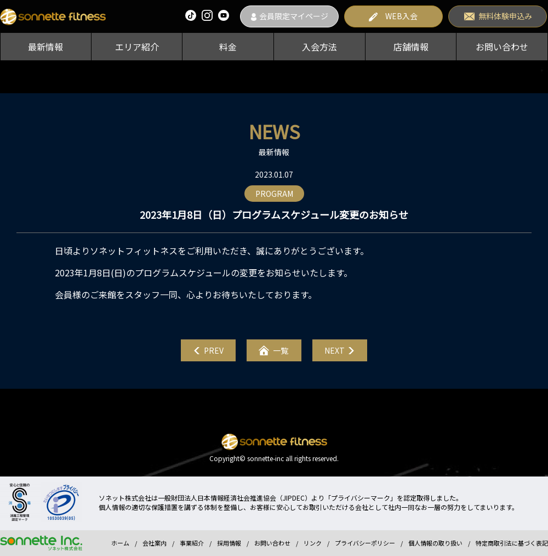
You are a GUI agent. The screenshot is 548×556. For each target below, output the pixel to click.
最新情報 (45, 46)
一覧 (280, 350)
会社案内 (154, 542)
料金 (228, 46)
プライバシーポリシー (365, 542)
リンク (313, 542)
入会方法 (319, 46)
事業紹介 (192, 542)
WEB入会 (401, 15)
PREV (214, 350)
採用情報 (229, 542)
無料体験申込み (505, 15)
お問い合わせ (502, 46)
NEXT (334, 350)
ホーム (120, 542)
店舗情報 (411, 46)
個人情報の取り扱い (435, 542)
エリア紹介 (137, 46)
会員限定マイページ (293, 15)
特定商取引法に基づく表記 (512, 542)
